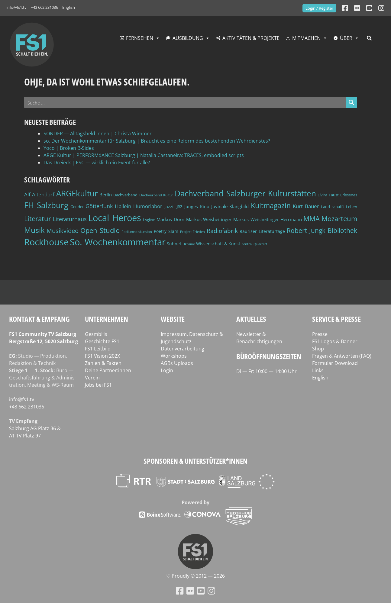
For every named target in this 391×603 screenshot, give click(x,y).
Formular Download (335, 363)
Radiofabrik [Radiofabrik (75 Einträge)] (222, 231)
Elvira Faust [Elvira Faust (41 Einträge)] (328, 195)
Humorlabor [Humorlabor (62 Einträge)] (147, 206)
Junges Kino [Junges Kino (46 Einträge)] (196, 206)
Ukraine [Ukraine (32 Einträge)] (189, 244)
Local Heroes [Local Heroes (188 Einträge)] (114, 218)
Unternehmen (106, 319)
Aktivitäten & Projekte (251, 38)
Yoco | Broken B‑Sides (69, 148)
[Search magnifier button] (351, 102)
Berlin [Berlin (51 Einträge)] (105, 195)
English (68, 7)
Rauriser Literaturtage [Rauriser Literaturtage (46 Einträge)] (262, 231)
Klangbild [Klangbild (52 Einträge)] (239, 206)
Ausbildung (188, 38)
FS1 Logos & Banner (334, 341)
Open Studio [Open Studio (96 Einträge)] (100, 230)
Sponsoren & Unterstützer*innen (195, 461)
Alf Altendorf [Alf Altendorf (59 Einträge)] (39, 194)
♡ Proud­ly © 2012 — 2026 (195, 575)
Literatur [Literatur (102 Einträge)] (37, 218)
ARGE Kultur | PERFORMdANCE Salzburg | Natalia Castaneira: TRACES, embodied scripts (144, 155)
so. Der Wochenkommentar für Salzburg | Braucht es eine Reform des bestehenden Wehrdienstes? (157, 140)
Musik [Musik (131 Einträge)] (34, 230)
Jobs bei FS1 (98, 385)
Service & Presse (336, 319)
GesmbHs (96, 334)
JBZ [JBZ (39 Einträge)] (179, 206)
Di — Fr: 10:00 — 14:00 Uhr (266, 371)
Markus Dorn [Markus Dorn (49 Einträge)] (170, 219)
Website (173, 319)
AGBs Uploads (177, 363)
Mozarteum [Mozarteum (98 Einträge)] (339, 218)
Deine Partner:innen (108, 370)
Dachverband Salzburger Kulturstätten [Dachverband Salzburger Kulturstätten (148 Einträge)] (245, 193)
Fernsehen (139, 38)
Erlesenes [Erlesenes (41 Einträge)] (348, 195)
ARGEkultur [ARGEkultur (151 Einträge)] (77, 193)
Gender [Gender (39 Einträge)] (77, 206)
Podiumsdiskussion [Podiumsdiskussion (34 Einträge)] (136, 231)
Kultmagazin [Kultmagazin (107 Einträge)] (271, 205)
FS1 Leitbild (98, 348)
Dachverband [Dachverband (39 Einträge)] (125, 195)
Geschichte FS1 (102, 341)
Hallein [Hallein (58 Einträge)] (123, 206)
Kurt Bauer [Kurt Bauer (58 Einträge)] (306, 206)
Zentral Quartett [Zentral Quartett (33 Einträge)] (254, 244)
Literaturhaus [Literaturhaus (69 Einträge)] (70, 219)
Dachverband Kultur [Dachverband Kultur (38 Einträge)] (156, 195)
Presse (320, 334)
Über (346, 38)
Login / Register (319, 8)
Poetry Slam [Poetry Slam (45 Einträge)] (166, 231)
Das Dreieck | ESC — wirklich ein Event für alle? (97, 162)
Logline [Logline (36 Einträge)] (149, 219)
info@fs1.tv (16, 7)
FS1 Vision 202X (102, 356)
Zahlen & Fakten (103, 363)
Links (318, 370)
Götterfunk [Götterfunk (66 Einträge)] (99, 206)
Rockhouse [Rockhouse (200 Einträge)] (46, 242)
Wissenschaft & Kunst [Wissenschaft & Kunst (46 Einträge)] (218, 244)
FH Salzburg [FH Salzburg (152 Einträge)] (46, 205)
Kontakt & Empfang (39, 319)
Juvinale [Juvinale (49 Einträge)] (219, 206)
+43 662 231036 (44, 7)
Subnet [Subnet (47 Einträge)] (174, 244)
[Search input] (185, 102)
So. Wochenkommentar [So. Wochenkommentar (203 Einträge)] (118, 242)
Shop (318, 348)
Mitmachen (306, 38)
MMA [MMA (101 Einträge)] (311, 218)
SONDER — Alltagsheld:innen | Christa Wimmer (98, 133)
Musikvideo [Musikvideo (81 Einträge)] (63, 231)
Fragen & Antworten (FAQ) (341, 356)
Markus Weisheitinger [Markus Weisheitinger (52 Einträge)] (209, 219)
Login (167, 370)
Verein (92, 377)
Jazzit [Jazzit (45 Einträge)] (169, 206)
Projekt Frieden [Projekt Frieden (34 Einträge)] (192, 231)
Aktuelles (251, 319)
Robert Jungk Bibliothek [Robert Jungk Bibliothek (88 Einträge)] (322, 230)
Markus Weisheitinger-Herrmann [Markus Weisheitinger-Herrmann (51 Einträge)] (267, 219)
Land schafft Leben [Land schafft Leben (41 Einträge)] (339, 206)
